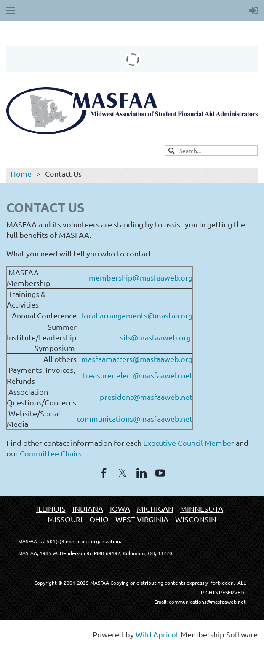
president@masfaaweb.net (146, 396)
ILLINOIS (51, 508)
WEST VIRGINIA (141, 519)
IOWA (120, 508)
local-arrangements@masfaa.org (137, 315)
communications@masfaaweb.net (134, 418)
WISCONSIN (195, 519)
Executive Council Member (188, 442)
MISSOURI (65, 519)
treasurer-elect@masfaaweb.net (137, 375)
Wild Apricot (157, 634)
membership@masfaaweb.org (140, 277)
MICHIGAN (155, 508)
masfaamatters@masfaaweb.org (136, 358)
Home (21, 173)
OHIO (99, 519)
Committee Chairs (51, 453)
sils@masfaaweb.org (155, 337)
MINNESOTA (201, 508)
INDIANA (87, 508)
